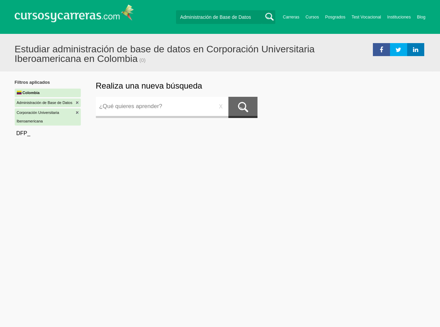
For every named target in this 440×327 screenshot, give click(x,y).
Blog (421, 17)
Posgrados (335, 17)
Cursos (312, 17)
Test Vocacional (366, 17)
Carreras (291, 17)
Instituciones (399, 17)
